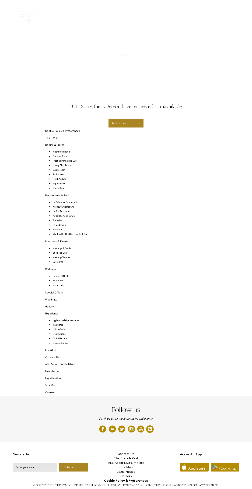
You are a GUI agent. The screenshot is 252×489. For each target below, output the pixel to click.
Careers (50, 392)
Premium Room (60, 156)
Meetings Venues (61, 257)
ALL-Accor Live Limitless (60, 364)
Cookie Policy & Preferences (62, 131)
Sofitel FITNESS (60, 276)
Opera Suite (58, 188)
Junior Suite (58, 174)
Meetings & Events (181, 6)
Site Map (50, 385)
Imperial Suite (59, 183)
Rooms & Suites (132, 6)
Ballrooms (58, 261)
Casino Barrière (60, 343)
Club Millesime (60, 338)
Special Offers (217, 6)
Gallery (49, 306)
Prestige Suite (59, 179)
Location (50, 350)
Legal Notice (53, 378)
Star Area (57, 229)
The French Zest (126, 458)
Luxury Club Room (62, 165)
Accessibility (209, 485)
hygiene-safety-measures (66, 320)
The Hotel (114, 6)
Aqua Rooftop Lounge (64, 215)
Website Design (185, 485)
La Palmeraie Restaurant (65, 202)
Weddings (51, 299)
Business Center (61, 252)
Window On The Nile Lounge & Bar (70, 234)
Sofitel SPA (58, 280)
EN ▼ (231, 6)
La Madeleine (59, 225)
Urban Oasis (59, 329)
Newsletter (52, 371)
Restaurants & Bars (156, 6)
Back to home (120, 123)
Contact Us (52, 357)
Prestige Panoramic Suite (65, 160)
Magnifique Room (62, 151)
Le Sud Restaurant (62, 211)
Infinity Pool (59, 285)
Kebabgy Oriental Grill (63, 206)
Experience (51, 313)
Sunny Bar (58, 220)
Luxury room (59, 169)
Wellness (200, 6)
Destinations (59, 333)
